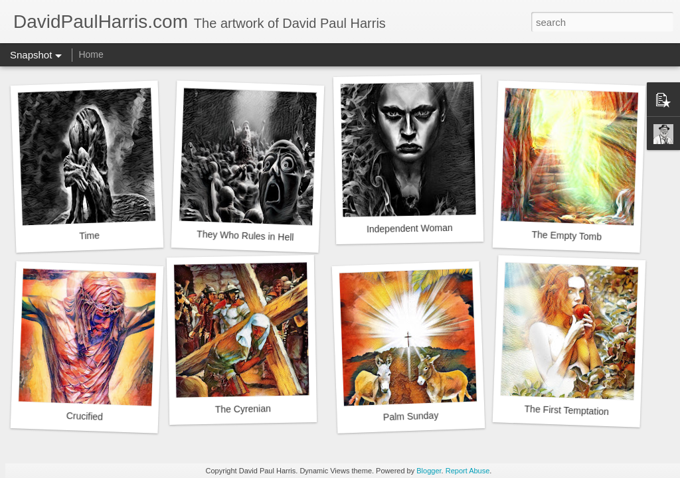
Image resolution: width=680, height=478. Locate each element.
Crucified (84, 416)
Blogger (428, 471)
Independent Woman (410, 228)
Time (89, 235)
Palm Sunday (411, 416)
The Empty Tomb (566, 235)
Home (90, 54)
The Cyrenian (243, 408)
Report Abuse (468, 471)
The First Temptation (566, 410)
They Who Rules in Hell (245, 235)
